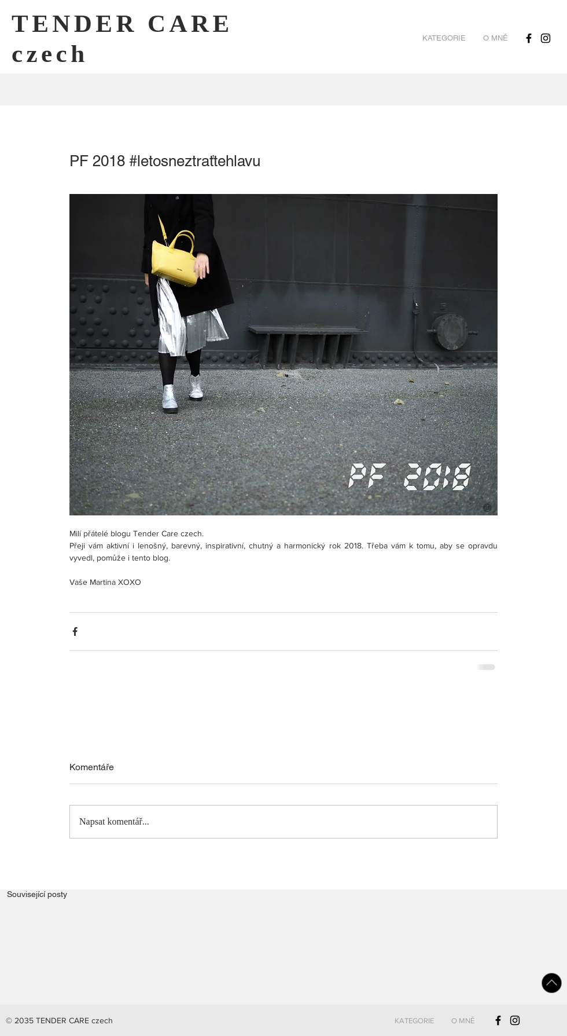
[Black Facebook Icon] (528, 38)
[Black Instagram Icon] (545, 38)
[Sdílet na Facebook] (74, 631)
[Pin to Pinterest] (550, 120)
